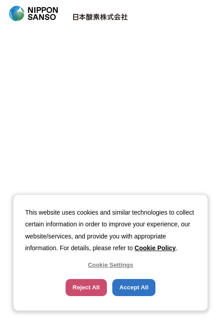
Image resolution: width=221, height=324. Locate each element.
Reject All (86, 287)
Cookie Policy (155, 248)
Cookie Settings (110, 264)
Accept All (134, 287)
